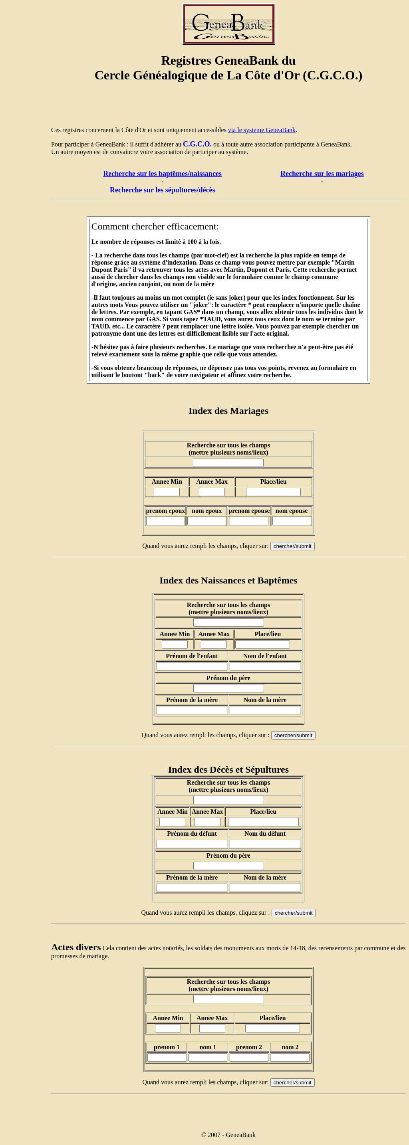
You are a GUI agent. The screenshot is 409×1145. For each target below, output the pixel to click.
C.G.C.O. (197, 144)
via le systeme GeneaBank (262, 130)
